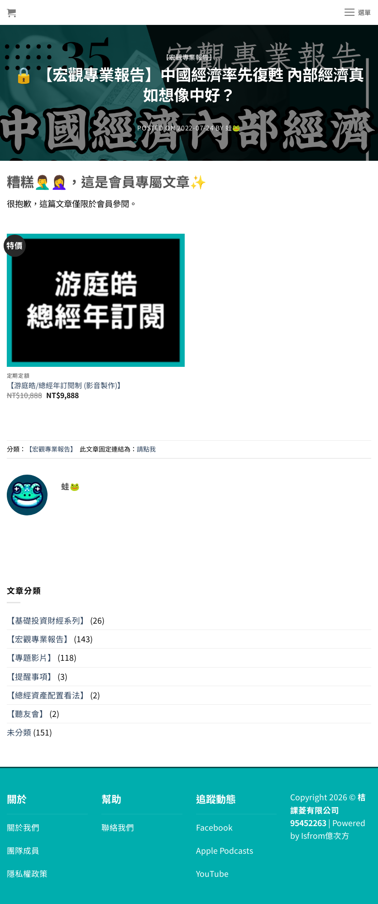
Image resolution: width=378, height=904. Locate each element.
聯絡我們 (117, 827)
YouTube (212, 873)
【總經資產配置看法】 (47, 695)
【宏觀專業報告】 (189, 57)
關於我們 (23, 827)
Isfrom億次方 (325, 835)
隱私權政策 (27, 873)
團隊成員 (23, 850)
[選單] (357, 12)
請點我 (146, 448)
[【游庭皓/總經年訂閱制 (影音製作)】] (96, 294)
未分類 (19, 732)
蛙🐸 (232, 127)
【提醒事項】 (31, 676)
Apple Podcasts (224, 850)
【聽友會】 (27, 713)
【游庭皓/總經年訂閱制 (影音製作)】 (65, 385)
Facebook (214, 827)
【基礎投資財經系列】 (47, 620)
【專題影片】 (31, 657)
